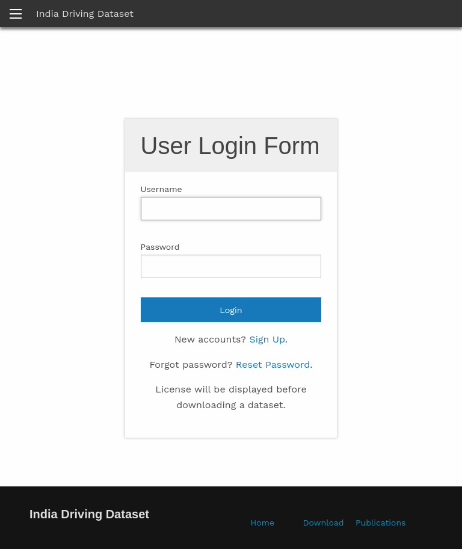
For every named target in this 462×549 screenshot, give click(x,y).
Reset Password (273, 364)
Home (262, 522)
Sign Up (267, 339)
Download (323, 522)
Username (161, 189)
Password (160, 247)
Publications (380, 522)
